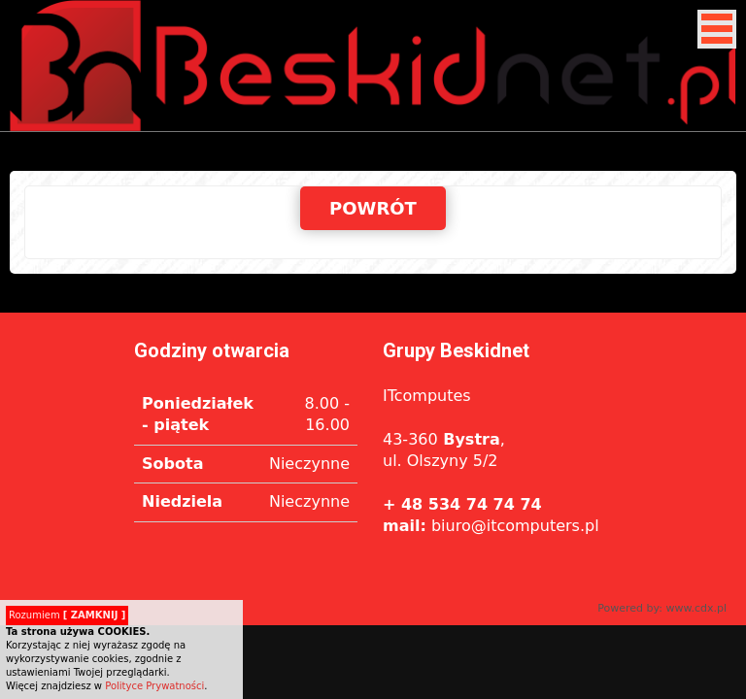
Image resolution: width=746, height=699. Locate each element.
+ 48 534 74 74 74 (462, 504)
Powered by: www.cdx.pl (662, 608)
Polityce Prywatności (154, 686)
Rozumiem (67, 615)
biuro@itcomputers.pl (491, 525)
